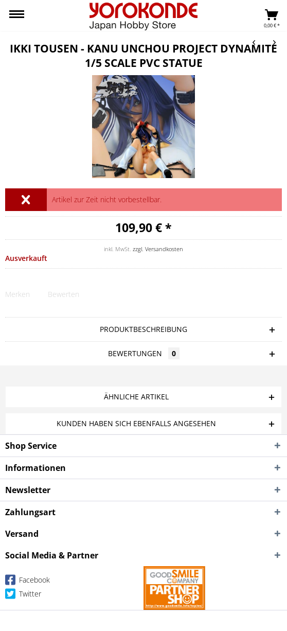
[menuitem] (16, 15)
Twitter (23, 595)
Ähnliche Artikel (136, 396)
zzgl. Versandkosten (158, 249)
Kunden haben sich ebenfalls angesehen (136, 423)
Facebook (27, 581)
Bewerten (63, 294)
